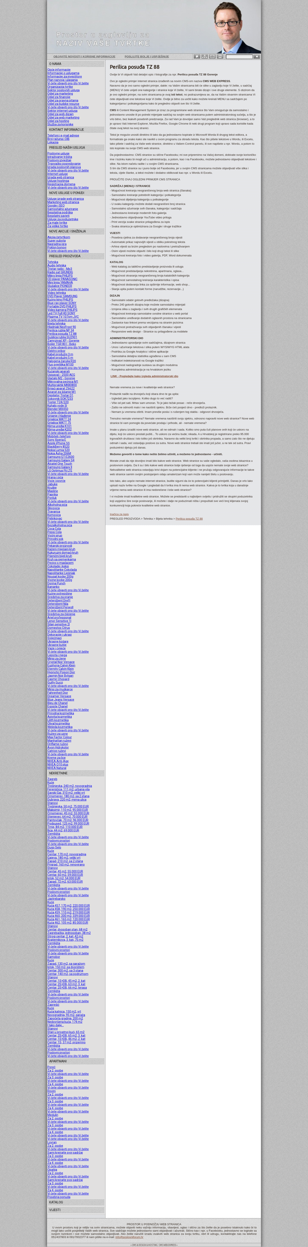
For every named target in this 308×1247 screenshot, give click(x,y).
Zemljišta (53, 833)
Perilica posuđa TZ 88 (62, 333)
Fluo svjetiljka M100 (60, 364)
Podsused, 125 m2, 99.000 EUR (68, 823)
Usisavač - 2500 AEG (61, 374)
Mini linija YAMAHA (60, 282)
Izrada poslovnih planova (64, 167)
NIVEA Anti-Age (58, 761)
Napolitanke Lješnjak (61, 573)
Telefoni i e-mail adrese (63, 135)
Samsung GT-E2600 (60, 457)
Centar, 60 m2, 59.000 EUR (65, 874)
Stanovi (52, 803)
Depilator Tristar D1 (60, 395)
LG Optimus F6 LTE (59, 470)
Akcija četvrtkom (58, 237)
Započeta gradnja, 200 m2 (65, 1018)
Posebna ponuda (58, 1197)
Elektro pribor (56, 351)
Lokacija (52, 142)
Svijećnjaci (54, 638)
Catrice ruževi (56, 751)
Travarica (53, 511)
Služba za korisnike (60, 124)
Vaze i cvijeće (56, 648)
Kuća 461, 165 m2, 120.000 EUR (68, 919)
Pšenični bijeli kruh (59, 556)
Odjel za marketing (60, 93)
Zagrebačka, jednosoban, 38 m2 (69, 933)
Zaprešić (53, 1004)
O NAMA (55, 64)
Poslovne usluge (58, 153)
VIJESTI (54, 1210)
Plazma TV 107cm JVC (63, 316)
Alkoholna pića (57, 504)
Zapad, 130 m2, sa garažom (66, 963)
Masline (52, 491)
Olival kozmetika (58, 723)
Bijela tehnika (56, 323)
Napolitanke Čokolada (62, 569)
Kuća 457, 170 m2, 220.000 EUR (68, 905)
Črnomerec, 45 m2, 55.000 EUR (68, 813)
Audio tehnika (56, 265)
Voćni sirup (54, 535)
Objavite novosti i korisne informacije (84, 56)
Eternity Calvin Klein (60, 669)
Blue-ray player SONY (61, 303)
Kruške (52, 487)
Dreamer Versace (59, 696)
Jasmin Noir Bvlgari (60, 675)
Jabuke (52, 484)
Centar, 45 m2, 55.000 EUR (65, 871)
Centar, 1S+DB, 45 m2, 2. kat (66, 980)
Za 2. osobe (55, 1070)
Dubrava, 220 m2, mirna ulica (66, 799)
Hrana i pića (55, 477)
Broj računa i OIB (58, 139)
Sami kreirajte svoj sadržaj (65, 1152)
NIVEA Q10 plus (57, 764)
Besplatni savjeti (58, 216)
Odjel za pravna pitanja (62, 100)
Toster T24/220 (58, 402)
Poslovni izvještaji (59, 160)
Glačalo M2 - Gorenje (61, 378)
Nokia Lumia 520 (58, 450)
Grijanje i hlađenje (59, 416)
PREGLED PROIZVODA (64, 256)
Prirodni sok (55, 539)
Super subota (56, 240)
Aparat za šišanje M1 (61, 392)
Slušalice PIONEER (59, 286)
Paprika (52, 494)
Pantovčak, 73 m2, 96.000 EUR (67, 820)
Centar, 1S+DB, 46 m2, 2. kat (66, 1039)
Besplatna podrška (60, 212)
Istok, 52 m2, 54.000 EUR (63, 878)
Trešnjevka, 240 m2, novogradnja (69, 786)
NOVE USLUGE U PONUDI (66, 193)
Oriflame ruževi (57, 744)
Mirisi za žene (56, 658)
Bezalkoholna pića (59, 525)
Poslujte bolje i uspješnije (147, 56)
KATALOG (56, 1202)
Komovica (54, 515)
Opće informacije (59, 69)
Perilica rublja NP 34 (60, 330)
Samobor (53, 957)
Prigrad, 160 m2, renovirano (66, 864)
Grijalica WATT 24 (59, 419)
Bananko (53, 586)
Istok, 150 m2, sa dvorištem (65, 967)
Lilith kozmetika (58, 720)
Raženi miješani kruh (61, 549)
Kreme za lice (56, 757)
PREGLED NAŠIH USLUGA (67, 148)
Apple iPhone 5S (58, 443)
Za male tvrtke (57, 222)
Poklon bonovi (56, 247)
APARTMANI (58, 1061)
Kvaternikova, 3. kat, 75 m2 (65, 939)
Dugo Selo (54, 847)
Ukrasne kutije (57, 645)
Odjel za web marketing (63, 117)
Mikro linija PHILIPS (60, 275)
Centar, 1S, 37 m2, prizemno (66, 1042)
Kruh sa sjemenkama (61, 559)
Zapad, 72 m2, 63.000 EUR (65, 881)
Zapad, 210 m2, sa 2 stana (65, 861)
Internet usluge (57, 174)
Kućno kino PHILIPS (60, 299)
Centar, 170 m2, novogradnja (66, 854)
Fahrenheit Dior (57, 692)
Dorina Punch (56, 583)
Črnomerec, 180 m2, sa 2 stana (68, 796)
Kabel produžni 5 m (60, 357)
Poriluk (52, 498)
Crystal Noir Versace (61, 662)
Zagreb (52, 779)
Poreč (51, 1067)
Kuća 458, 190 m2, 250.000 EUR (68, 909)
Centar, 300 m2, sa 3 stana (65, 970)
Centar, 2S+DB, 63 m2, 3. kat (66, 984)
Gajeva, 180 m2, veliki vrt (63, 857)
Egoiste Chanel (57, 706)
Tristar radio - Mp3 (59, 269)
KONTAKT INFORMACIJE (66, 130)
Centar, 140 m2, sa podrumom (67, 974)
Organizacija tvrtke (60, 86)
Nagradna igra (57, 244)
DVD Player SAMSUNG (62, 296)
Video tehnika (56, 292)
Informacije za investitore (64, 76)
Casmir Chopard (58, 679)
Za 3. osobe (55, 1077)
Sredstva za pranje (60, 597)
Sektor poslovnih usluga (63, 90)
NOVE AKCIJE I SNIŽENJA (67, 231)
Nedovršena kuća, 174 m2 (64, 1021)
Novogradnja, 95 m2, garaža (66, 1015)
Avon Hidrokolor (58, 747)
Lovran (52, 1142)
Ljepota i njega (57, 655)
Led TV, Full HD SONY (61, 313)
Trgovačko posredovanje (64, 163)
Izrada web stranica (60, 177)
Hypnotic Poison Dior (61, 672)
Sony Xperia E (56, 439)
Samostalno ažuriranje (62, 209)
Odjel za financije (58, 97)
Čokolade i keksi (58, 566)
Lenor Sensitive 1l (59, 621)
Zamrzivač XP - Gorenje (63, 340)
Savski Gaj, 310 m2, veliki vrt (66, 792)
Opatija (52, 1169)
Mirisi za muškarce (60, 689)
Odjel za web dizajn (60, 114)
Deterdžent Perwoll (60, 607)
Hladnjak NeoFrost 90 (61, 327)
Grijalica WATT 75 (59, 422)
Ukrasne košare (57, 641)
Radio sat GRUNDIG (60, 272)
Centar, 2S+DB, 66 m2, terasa (67, 987)
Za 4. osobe (55, 1084)
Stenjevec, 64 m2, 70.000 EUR (67, 816)
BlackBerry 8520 (58, 446)
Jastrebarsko (56, 898)
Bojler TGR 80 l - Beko (61, 344)
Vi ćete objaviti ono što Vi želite (68, 83)
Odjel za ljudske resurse (63, 104)
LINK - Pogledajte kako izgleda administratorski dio (144, 376)
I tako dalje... (55, 1025)
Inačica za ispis (119, 514)
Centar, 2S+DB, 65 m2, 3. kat (66, 1035)
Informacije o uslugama (63, 73)
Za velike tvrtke (57, 226)
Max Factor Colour (59, 737)
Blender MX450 (57, 409)
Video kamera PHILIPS (62, 310)
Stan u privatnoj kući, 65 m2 (65, 1032)
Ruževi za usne (57, 733)
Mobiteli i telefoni (59, 436)
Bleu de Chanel (57, 703)
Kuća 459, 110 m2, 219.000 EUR (68, 912)
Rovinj (51, 1091)
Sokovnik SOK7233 (60, 398)
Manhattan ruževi (59, 740)
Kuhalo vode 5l (57, 405)
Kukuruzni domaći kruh (62, 552)
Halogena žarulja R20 (61, 361)
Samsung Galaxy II (59, 467)
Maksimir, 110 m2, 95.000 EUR (67, 810)
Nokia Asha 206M (59, 453)
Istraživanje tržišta (59, 157)
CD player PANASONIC (62, 279)
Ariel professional (59, 617)
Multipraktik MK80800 (62, 385)
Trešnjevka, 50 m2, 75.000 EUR (68, 806)
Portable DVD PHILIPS (62, 306)
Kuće (50, 782)
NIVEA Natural (56, 768)
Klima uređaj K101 (59, 426)
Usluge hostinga (58, 180)
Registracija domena (61, 184)
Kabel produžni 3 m (60, 354)
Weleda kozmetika (60, 727)
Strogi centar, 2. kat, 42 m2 (65, 936)
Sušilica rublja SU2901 (62, 337)
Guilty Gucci (55, 682)
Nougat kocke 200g (60, 576)
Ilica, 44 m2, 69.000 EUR (63, 830)
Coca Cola (54, 528)
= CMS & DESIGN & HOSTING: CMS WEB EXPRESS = (154, 1245)
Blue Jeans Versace (60, 699)
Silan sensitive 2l (58, 624)
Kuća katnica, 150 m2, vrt (64, 1011)
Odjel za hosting (58, 121)
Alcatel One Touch (59, 463)
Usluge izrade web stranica (65, 198)
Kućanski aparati (58, 371)
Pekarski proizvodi (59, 545)
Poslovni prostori (58, 840)
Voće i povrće (56, 480)
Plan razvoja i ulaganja (62, 80)
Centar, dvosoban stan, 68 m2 (67, 929)
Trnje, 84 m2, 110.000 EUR (65, 827)
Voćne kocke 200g (59, 580)
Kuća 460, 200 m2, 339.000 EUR (68, 916)
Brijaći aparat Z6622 (61, 388)
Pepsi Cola (54, 532)
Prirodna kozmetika (60, 713)
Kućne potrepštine (59, 593)
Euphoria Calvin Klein (61, 665)
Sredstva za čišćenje (61, 614)
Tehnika (52, 262)
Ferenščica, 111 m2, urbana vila (68, 789)
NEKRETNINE (58, 773)
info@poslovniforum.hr (129, 1237)
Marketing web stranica (63, 202)
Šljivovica (53, 508)
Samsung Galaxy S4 (60, 460)
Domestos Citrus (58, 627)
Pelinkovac (54, 518)
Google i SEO (56, 205)
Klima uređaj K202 (59, 429)
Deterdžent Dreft (58, 600)
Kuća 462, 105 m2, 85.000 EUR (67, 922)
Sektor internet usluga (62, 110)
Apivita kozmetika (59, 716)
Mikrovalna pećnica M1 (62, 381)
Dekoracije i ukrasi (59, 634)
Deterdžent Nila (57, 604)
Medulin (52, 1115)
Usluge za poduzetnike (62, 219)
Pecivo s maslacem (60, 563)
